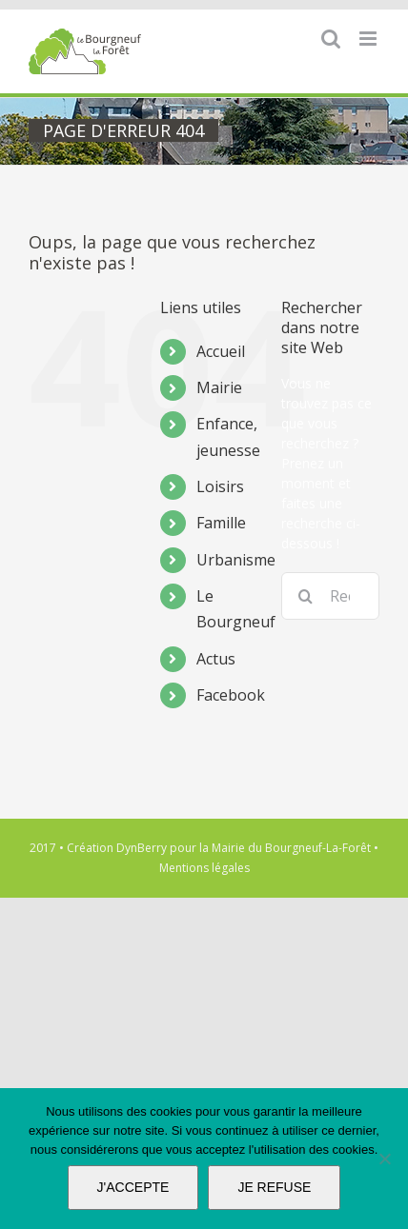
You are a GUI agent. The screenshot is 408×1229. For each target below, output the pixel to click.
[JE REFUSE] (384, 1158)
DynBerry (141, 848)
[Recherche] (305, 596)
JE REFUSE (274, 1187)
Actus (215, 658)
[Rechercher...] (330, 596)
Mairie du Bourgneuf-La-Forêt (291, 848)
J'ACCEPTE (133, 1187)
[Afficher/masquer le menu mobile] (369, 39)
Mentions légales (204, 868)
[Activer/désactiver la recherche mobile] (330, 39)
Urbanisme (235, 559)
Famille (221, 522)
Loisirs (220, 486)
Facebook (230, 694)
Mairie (219, 387)
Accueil (220, 351)
